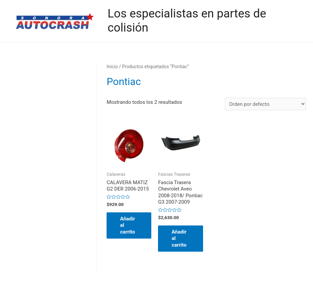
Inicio (112, 66)
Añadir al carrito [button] (127, 225)
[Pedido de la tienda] (265, 104)
